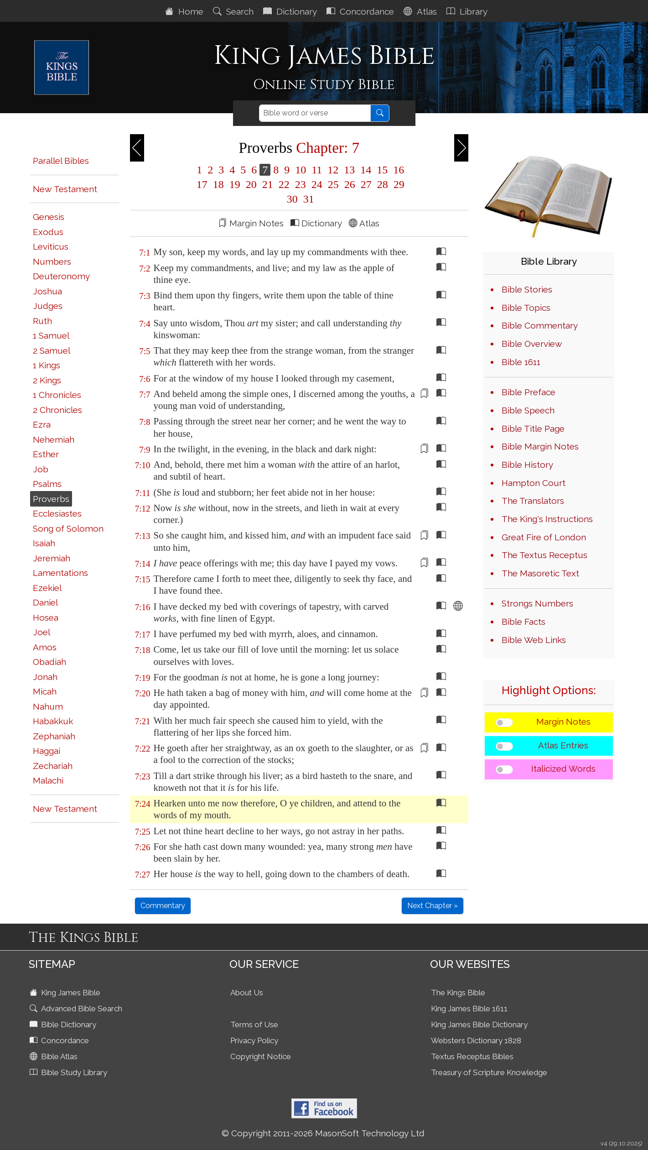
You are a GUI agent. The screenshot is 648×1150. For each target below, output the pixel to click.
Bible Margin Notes (540, 446)
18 (218, 184)
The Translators (533, 501)
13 (349, 170)
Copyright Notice (260, 1056)
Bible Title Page (533, 428)
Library (468, 11)
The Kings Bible (458, 992)
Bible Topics (526, 308)
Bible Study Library (69, 1072)
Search (234, 11)
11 (317, 170)
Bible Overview (532, 344)
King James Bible (66, 992)
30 (292, 199)
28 (382, 184)
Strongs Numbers (537, 603)
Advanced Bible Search (77, 1008)
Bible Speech (528, 410)
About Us (246, 992)
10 (300, 170)
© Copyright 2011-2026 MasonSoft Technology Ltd (323, 1133)
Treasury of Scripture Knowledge (489, 1072)
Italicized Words (563, 768)
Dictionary (291, 11)
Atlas (421, 11)
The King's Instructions (547, 519)
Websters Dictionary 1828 (476, 1040)
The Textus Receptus (544, 555)
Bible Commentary (540, 325)
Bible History (527, 465)
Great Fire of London (544, 537)
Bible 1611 (521, 362)
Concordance (361, 11)
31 (307, 199)
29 (397, 184)
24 (317, 184)
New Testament (65, 189)
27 (366, 184)
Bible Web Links (534, 640)
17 (202, 184)
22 (284, 184)
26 (350, 184)
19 (235, 184)
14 (366, 170)
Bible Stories (527, 289)
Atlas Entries (563, 745)
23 (300, 184)
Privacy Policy (254, 1040)
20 (251, 184)
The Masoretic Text (540, 573)
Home (185, 11)
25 (333, 184)
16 (397, 170)
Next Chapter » (432, 905)
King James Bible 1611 (469, 1008)
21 (267, 184)
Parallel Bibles (61, 161)
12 (333, 170)
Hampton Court (533, 483)
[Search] (315, 113)
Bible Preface (528, 392)
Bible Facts (523, 622)
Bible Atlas (54, 1056)
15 (382, 170)
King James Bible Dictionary (479, 1024)
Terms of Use (254, 1024)
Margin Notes (563, 721)
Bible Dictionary (64, 1024)
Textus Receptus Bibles (472, 1056)
